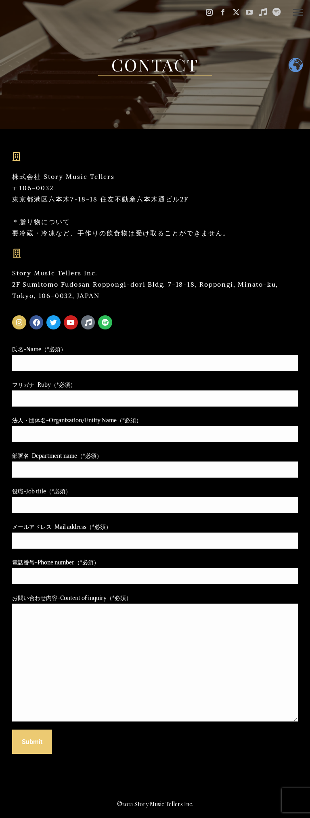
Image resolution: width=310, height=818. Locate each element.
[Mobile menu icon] (298, 12)
